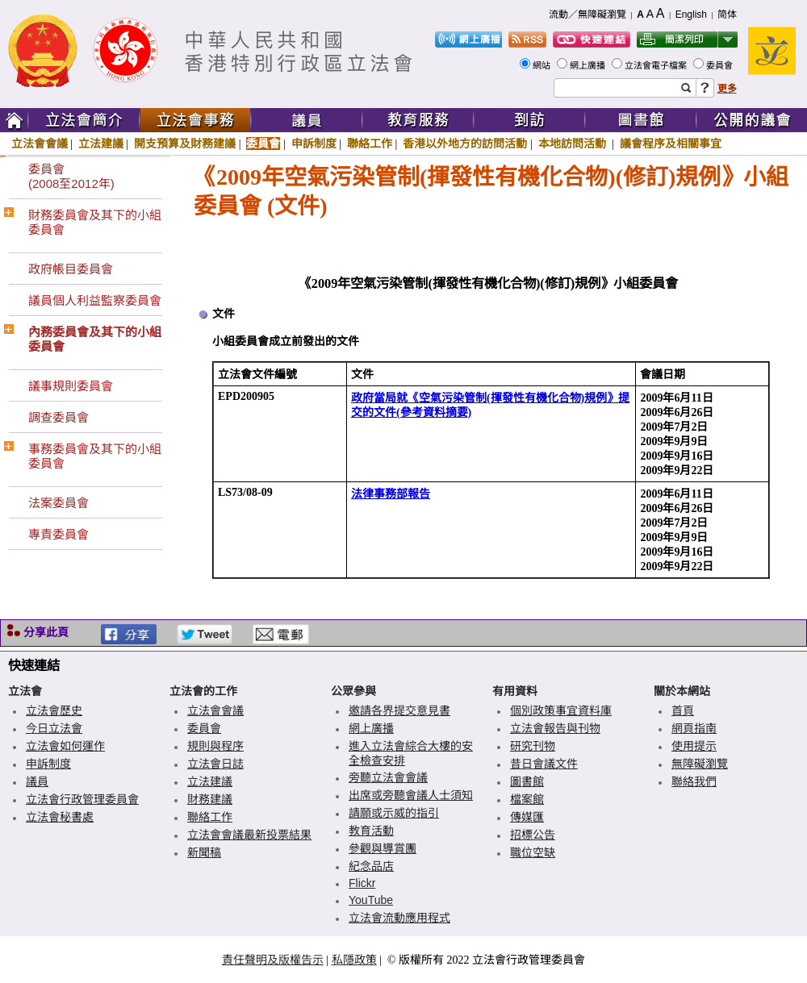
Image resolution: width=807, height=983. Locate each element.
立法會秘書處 (60, 816)
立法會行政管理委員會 (82, 799)
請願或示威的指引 (394, 812)
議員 (37, 781)
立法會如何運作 (65, 745)
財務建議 (209, 799)
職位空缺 (532, 852)
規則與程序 (215, 745)
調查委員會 (58, 417)
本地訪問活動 (573, 143)
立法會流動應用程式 (399, 917)
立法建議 (100, 143)
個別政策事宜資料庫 (561, 710)
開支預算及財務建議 (185, 143)
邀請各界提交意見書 (399, 710)
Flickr (362, 883)
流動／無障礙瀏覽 (587, 14)
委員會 (720, 65)
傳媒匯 (527, 816)
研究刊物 (532, 745)
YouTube (371, 899)
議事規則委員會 (70, 386)
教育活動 (371, 830)
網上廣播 (589, 65)
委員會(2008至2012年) (71, 176)
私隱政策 (354, 959)
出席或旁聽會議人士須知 (411, 795)
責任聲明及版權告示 (273, 959)
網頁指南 (694, 728)
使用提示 (694, 745)
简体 (727, 14)
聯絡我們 (694, 781)
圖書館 (527, 781)
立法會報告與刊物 (555, 728)
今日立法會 (54, 728)
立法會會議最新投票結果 (249, 834)
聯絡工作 (369, 143)
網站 (543, 65)
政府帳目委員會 (70, 269)
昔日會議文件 (544, 763)
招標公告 (532, 834)
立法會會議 (39, 143)
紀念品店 (371, 866)
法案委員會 (58, 503)
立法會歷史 (54, 710)
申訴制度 (314, 143)
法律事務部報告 (390, 494)
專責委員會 (58, 534)
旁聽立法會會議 (388, 777)
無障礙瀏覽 (699, 763)
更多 (727, 88)
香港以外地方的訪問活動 (465, 143)
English (691, 14)
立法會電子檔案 (657, 65)
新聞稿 (204, 852)
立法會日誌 (215, 763)
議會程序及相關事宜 (670, 143)
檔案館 (527, 799)
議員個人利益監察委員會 (94, 300)
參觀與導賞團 (382, 848)
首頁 (682, 710)
